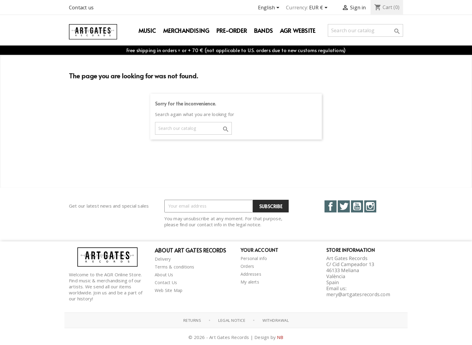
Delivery (163, 259)
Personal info (254, 258)
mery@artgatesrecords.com (358, 294)
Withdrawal (275, 320)
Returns (192, 320)
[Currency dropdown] (319, 8)
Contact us (81, 7)
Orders (247, 266)
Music (147, 30)
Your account (259, 249)
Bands (263, 30)
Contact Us (166, 282)
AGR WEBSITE (297, 30)
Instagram (370, 206)
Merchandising (186, 30)
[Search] (365, 30)
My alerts (250, 282)
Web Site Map (168, 290)
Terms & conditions (174, 267)
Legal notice (231, 320)
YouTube (357, 206)
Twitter (344, 206)
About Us (164, 275)
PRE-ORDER (231, 30)
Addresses (251, 274)
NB (280, 337)
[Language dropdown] (269, 8)
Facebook (330, 206)
